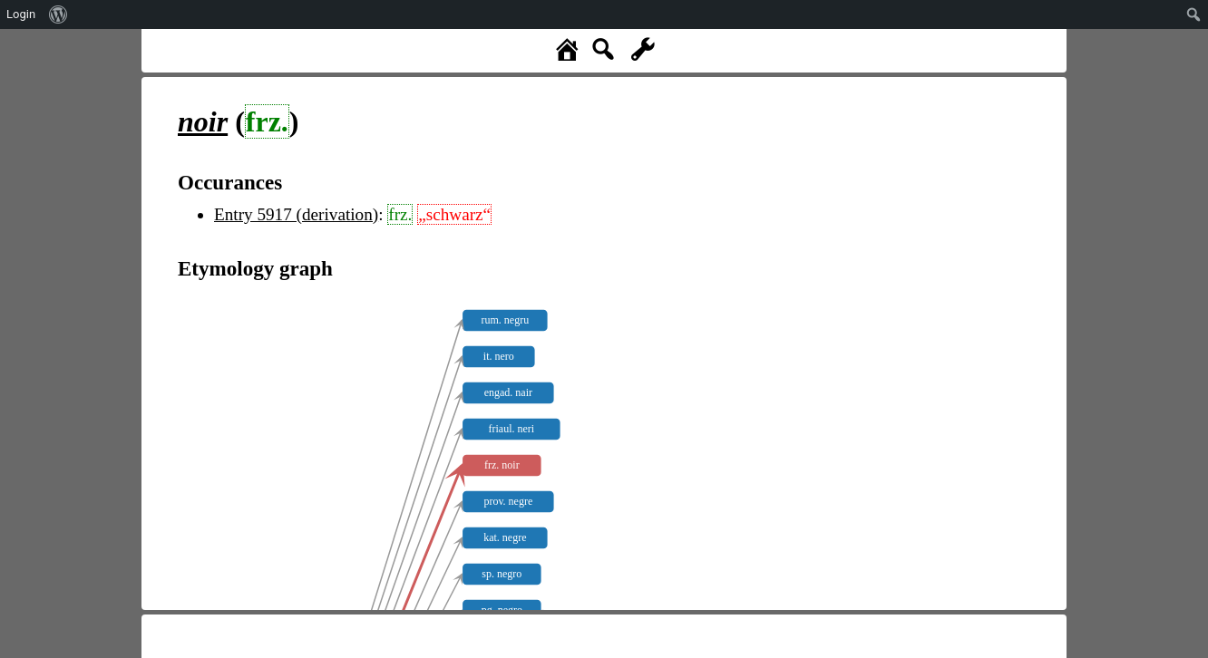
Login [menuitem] (20, 14)
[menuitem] (58, 14)
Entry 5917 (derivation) (296, 214)
